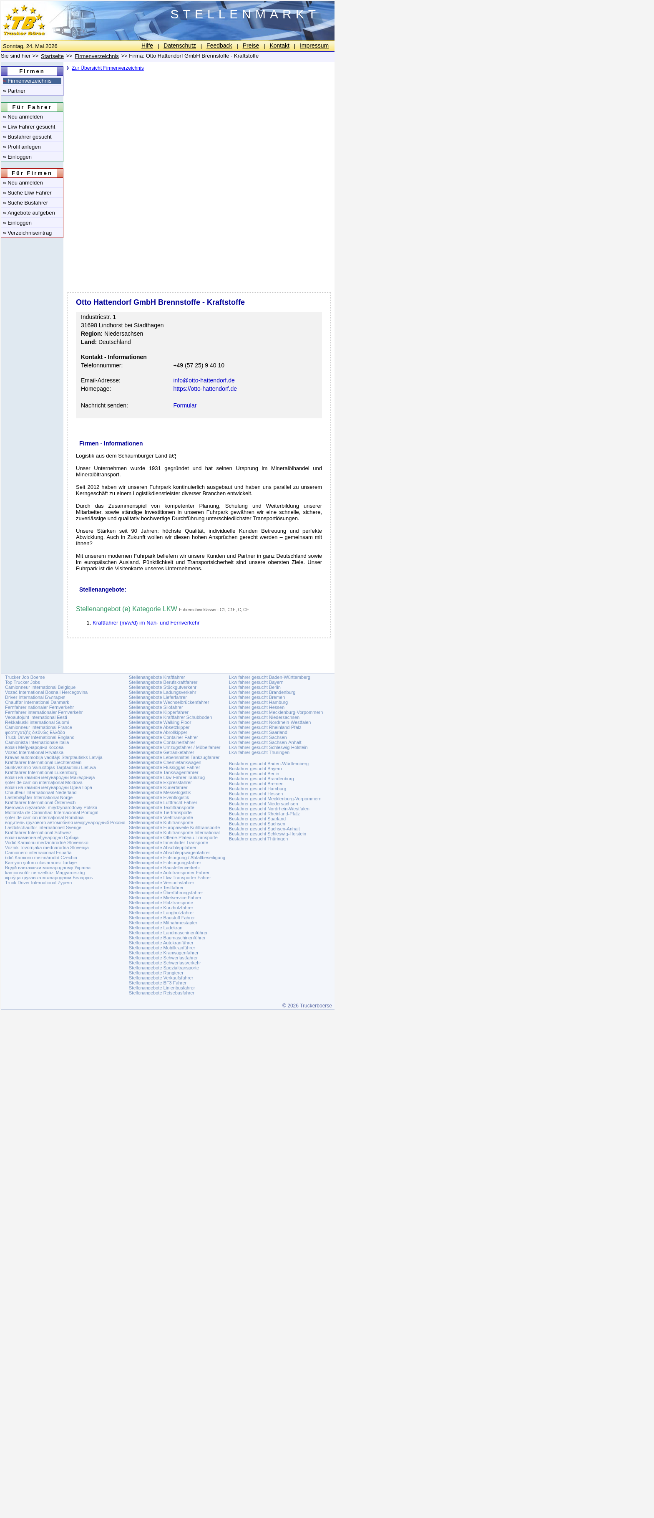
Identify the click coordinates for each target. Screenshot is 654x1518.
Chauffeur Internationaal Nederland (41, 792)
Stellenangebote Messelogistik (160, 792)
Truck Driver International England (40, 737)
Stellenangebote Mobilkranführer (162, 947)
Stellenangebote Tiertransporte (160, 812)
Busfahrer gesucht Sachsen (257, 823)
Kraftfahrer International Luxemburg (41, 772)
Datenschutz (180, 45)
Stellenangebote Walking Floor (160, 722)
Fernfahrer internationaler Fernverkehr (44, 712)
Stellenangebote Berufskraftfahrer (163, 682)
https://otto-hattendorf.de (205, 388)
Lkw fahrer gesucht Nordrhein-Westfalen (270, 722)
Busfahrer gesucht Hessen (256, 793)
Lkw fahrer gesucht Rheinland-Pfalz (265, 727)
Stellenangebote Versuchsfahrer (161, 882)
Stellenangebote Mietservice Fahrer (165, 897)
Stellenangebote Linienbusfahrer (162, 987)
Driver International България (35, 697)
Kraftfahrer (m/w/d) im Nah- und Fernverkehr (146, 623)
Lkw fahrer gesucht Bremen (257, 697)
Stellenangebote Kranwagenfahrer (164, 952)
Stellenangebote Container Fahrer (163, 737)
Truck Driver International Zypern (38, 882)
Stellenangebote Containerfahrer (162, 742)
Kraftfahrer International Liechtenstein (43, 762)
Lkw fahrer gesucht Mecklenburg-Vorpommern (276, 712)
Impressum (314, 45)
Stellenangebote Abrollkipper (158, 732)
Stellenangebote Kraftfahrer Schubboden (170, 717)
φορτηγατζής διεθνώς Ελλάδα (35, 732)
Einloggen (17, 157)
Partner (14, 91)
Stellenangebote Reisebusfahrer (161, 992)
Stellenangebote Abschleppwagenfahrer (169, 852)
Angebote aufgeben (29, 213)
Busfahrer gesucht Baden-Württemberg (269, 763)
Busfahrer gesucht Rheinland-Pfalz (264, 813)
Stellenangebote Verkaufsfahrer (161, 977)
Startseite (52, 56)
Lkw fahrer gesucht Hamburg (258, 702)
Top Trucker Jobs (22, 682)
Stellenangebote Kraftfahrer (157, 677)
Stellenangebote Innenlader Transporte (168, 842)
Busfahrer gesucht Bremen (256, 783)
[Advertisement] (198, 139)
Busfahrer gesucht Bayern (255, 768)
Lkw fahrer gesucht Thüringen (259, 752)
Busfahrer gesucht (27, 137)
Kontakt (279, 45)
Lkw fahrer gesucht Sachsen (258, 737)
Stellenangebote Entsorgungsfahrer (165, 862)
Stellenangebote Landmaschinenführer (168, 932)
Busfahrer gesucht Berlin (254, 773)
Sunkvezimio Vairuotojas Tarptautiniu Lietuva (50, 767)
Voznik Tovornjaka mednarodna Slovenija (47, 847)
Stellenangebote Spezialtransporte (164, 967)
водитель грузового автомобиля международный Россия (65, 822)
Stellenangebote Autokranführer (161, 942)
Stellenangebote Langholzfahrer (161, 912)
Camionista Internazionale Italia (37, 742)
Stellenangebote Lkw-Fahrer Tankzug (167, 777)
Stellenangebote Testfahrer (156, 887)
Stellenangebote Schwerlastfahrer (163, 957)
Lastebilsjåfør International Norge (39, 797)
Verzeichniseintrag (27, 233)
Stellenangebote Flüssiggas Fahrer (164, 767)
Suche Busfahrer (25, 203)
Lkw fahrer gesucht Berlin (255, 687)
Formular (184, 405)
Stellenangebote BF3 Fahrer (157, 982)
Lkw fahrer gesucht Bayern (256, 682)
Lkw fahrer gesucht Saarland (258, 732)
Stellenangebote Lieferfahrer (158, 697)
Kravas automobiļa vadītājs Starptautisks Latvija (54, 757)
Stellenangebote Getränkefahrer (161, 752)
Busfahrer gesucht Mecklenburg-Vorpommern (275, 798)
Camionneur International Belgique (40, 687)
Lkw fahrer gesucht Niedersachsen (264, 717)
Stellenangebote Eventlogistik (159, 797)
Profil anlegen (22, 147)
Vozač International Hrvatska (34, 752)
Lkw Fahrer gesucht (29, 127)
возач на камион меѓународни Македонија (50, 777)
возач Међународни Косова (34, 747)
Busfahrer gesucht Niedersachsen (263, 803)
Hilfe (147, 45)
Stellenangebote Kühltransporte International (174, 832)
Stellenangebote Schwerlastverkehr (165, 962)
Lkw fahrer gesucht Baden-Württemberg (269, 677)
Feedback (219, 45)
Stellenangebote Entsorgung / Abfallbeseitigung (177, 857)
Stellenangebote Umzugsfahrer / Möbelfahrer (175, 747)
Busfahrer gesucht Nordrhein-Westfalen (269, 808)
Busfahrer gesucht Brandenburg (261, 778)
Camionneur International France (38, 727)
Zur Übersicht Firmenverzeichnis (108, 68)
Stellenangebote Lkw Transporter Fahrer (170, 877)
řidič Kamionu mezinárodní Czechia (41, 857)
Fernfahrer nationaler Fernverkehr (39, 707)
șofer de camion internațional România (44, 817)
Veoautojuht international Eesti (36, 717)
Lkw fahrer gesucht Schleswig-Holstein (268, 747)
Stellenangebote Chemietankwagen (165, 762)
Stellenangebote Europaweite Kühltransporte (174, 827)
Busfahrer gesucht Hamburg (258, 788)
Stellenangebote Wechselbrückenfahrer (169, 702)
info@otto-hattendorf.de (203, 380)
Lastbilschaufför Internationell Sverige (43, 827)
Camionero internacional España (38, 852)
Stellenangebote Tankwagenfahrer (164, 772)
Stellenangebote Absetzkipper (159, 727)
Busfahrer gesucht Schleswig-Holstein (267, 833)
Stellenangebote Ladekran (155, 927)
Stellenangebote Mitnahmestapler (163, 922)
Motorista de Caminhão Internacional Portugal (51, 812)
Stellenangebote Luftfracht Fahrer (163, 802)
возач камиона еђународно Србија (41, 837)
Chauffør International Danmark (37, 702)
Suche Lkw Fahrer (27, 193)
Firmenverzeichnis (27, 81)
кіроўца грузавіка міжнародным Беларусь (49, 877)
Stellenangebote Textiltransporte (161, 807)
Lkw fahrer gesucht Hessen (256, 707)
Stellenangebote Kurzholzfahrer (161, 907)
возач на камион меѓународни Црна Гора (48, 787)
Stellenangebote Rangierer (156, 972)
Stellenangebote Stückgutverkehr (162, 687)
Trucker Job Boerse (25, 677)
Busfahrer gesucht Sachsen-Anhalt (264, 828)
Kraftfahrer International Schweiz (38, 832)
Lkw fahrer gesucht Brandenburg (262, 692)
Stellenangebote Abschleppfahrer (162, 847)
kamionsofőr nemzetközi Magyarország (45, 872)
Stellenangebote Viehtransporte (161, 817)
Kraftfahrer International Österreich (40, 802)
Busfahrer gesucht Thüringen (258, 838)
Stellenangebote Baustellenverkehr (164, 867)
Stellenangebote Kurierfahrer (158, 787)
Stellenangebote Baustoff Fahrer (162, 917)
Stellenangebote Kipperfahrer (159, 712)
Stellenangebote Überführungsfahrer (166, 892)
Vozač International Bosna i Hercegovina (46, 692)
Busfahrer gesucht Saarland (257, 818)
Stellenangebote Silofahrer (156, 707)
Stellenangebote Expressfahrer (160, 782)
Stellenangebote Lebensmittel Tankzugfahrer (174, 757)
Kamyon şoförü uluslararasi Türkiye (41, 862)
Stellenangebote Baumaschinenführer (167, 937)
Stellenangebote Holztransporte (161, 902)
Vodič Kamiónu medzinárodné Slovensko (46, 842)
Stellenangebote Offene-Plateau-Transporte (173, 837)
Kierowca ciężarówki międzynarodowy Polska (51, 807)
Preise (251, 45)
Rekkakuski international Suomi (37, 722)
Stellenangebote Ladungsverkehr (162, 692)
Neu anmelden (23, 117)
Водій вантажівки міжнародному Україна (48, 867)
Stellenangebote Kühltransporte (161, 822)
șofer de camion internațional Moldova (44, 782)
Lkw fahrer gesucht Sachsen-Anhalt (265, 742)
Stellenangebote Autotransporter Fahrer (169, 872)
